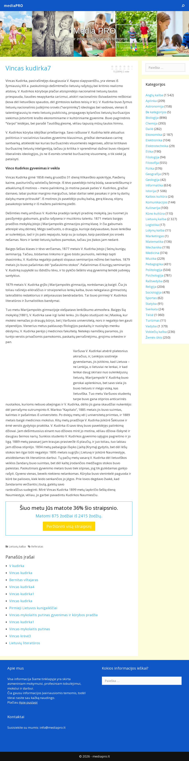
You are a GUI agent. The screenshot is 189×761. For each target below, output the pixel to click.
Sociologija (154, 292)
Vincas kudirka (20, 573)
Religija (151, 286)
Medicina (152, 253)
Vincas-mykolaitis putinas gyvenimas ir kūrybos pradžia (53, 615)
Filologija (152, 157)
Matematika (155, 241)
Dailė (149, 129)
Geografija (153, 174)
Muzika (151, 258)
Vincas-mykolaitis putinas (29, 629)
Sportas (151, 298)
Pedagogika (154, 264)
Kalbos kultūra (156, 196)
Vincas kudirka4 (21, 587)
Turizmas (153, 320)
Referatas (37, 546)
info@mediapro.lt (53, 727)
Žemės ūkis (154, 337)
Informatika (154, 185)
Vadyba (151, 326)
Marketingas (155, 236)
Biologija (152, 117)
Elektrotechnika (157, 146)
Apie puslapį (28, 702)
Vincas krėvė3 (20, 636)
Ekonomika (154, 134)
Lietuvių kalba (17, 546)
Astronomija (155, 106)
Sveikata (152, 309)
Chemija (152, 123)
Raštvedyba (154, 281)
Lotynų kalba (155, 230)
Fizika (150, 168)
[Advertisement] (37, 374)
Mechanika (154, 247)
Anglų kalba (154, 95)
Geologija (153, 180)
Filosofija (152, 163)
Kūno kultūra (155, 213)
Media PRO (94, 30)
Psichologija (154, 275)
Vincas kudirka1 (21, 594)
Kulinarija (153, 208)
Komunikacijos (156, 202)
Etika (149, 151)
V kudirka (16, 566)
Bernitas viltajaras (23, 580)
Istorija (151, 191)
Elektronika (154, 140)
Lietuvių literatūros (24, 643)
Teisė (150, 315)
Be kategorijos (156, 112)
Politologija (154, 270)
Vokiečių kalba (156, 332)
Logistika (152, 225)
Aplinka (151, 101)
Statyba (151, 303)
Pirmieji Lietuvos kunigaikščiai (33, 608)
